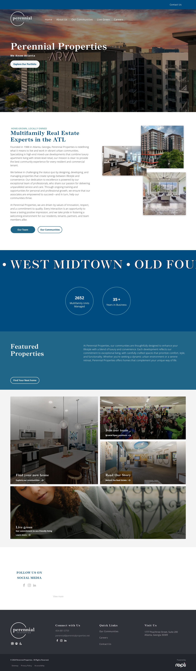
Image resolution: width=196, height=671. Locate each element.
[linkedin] (34, 585)
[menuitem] (176, 4)
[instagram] (29, 585)
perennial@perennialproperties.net (72, 635)
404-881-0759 (62, 630)
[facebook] (24, 585)
